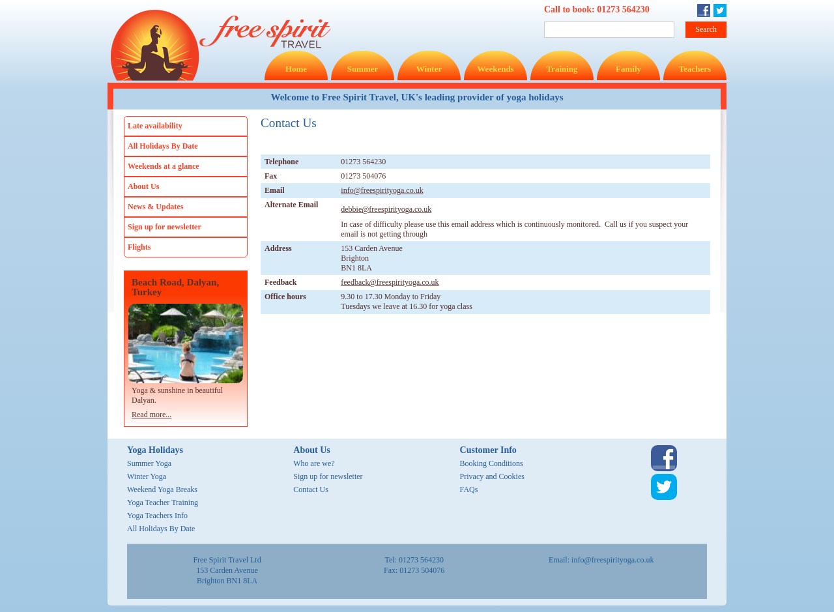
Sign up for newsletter (164, 226)
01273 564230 (623, 9)
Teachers (695, 69)
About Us (143, 186)
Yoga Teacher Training (162, 502)
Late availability (155, 125)
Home (296, 69)
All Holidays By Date (163, 146)
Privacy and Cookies (492, 476)
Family (628, 69)
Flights (139, 247)
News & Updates (155, 206)
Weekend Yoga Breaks (162, 489)
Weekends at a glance (163, 166)
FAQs (469, 489)
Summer (363, 69)
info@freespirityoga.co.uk (382, 190)
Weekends (495, 69)
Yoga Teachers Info (157, 515)
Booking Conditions (491, 463)
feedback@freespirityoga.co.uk (390, 282)
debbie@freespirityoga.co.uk (386, 209)
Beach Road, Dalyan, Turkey (175, 287)
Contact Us (310, 489)
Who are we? (313, 463)
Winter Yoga (146, 476)
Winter (429, 69)
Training (561, 69)
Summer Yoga (149, 463)
